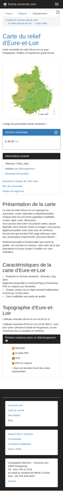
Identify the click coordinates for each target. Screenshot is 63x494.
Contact (12, 481)
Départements (40, 13)
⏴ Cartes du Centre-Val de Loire (21, 20)
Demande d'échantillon (17, 173)
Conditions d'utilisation (19, 444)
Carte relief (41, 23)
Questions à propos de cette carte (20, 181)
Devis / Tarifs (14, 449)
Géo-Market (14, 415)
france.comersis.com (19, 5)
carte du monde (16, 410)
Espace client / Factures (20, 434)
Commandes (14, 439)
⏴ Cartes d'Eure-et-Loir (20, 23)
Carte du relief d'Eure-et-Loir (21, 39)
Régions (22, 13)
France (9, 13)
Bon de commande (13, 186)
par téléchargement (24, 168)
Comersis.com (15, 405)
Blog (10, 420)
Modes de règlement (13, 191)
